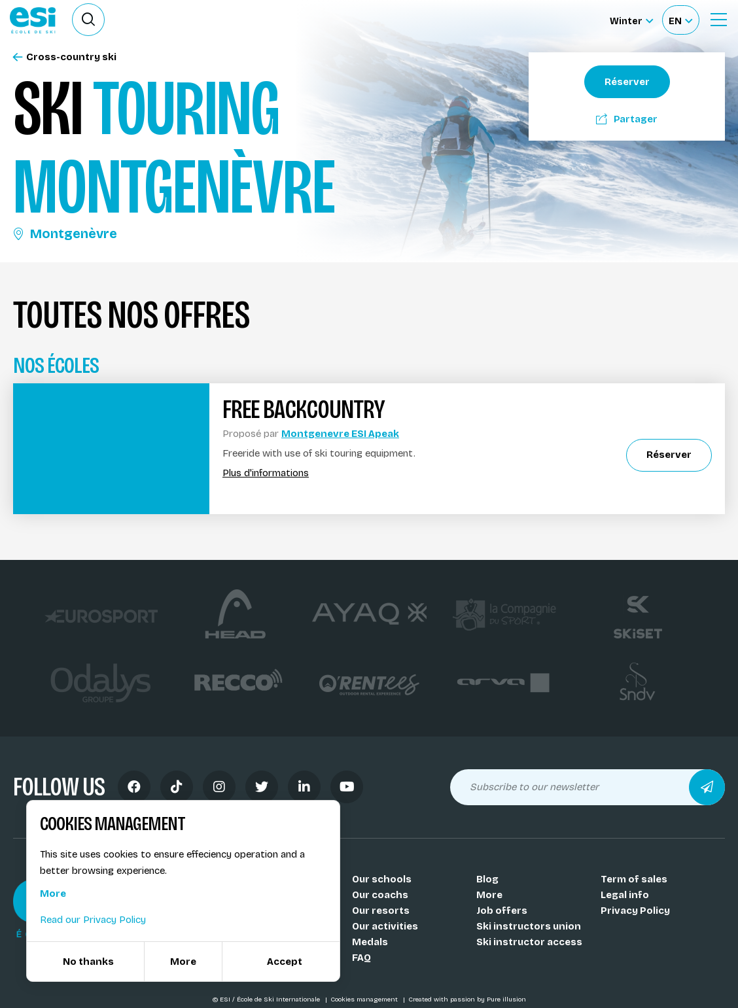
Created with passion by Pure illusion (467, 999)
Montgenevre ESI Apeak (340, 434)
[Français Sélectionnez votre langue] (680, 20)
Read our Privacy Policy (93, 920)
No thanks (88, 961)
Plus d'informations (265, 473)
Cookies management (365, 999)
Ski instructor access (529, 942)
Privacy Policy (635, 910)
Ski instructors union (528, 926)
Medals (370, 942)
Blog (487, 879)
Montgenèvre (65, 233)
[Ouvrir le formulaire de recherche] (88, 19)
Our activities (385, 926)
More (489, 895)
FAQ (361, 958)
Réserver (627, 82)
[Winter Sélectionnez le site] (631, 20)
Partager (627, 119)
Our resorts (381, 910)
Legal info (625, 895)
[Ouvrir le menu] (718, 19)
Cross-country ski (64, 57)
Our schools (382, 879)
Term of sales (634, 879)
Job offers (501, 910)
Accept (284, 961)
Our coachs (380, 895)
